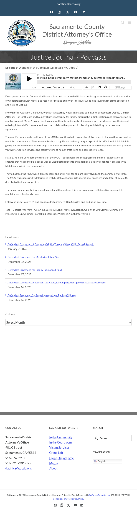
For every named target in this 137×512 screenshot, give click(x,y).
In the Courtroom (60, 442)
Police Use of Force (61, 458)
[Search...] (112, 438)
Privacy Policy (77, 498)
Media (53, 463)
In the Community (60, 437)
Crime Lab (56, 453)
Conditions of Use (61, 498)
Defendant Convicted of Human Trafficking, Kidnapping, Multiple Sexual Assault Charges (56, 282)
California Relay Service (99, 495)
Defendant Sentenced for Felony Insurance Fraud (34, 269)
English (99, 461)
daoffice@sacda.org (68, 4)
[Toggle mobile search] (122, 22)
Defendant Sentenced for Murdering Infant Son (33, 256)
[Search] (96, 438)
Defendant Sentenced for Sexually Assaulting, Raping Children (41, 295)
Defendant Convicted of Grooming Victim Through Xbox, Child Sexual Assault (50, 244)
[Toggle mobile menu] (130, 22)
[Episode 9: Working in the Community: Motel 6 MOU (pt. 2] (68, 81)
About (53, 468)
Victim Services (59, 447)
